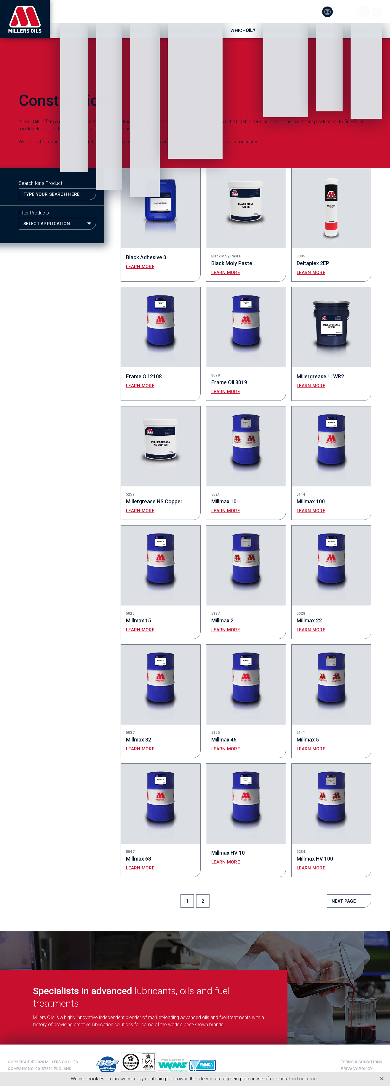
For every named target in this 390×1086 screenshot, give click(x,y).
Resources (364, 30)
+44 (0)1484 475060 (283, 15)
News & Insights (282, 30)
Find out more (303, 1079)
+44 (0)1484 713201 (278, 8)
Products (142, 30)
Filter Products (34, 213)
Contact (326, 30)
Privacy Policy (357, 1068)
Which (243, 30)
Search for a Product (40, 183)
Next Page (344, 901)
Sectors (106, 30)
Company (71, 30)
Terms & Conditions (361, 1062)
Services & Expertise (192, 30)
